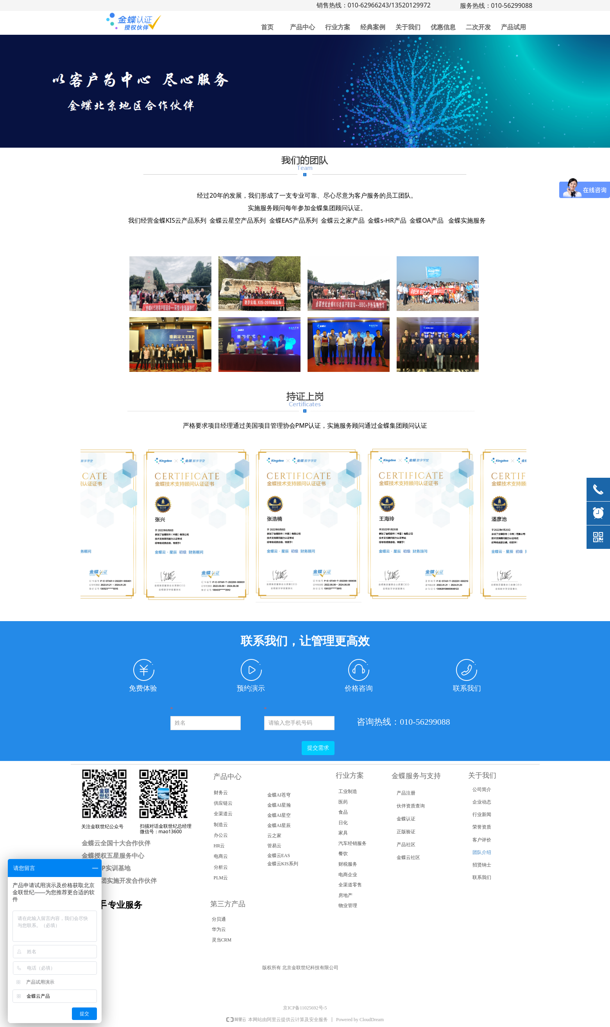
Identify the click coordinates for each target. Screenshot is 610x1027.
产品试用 (513, 27)
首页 (267, 27)
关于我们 (407, 27)
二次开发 (478, 27)
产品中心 (302, 27)
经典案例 (372, 27)
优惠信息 (443, 27)
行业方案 (337, 27)
